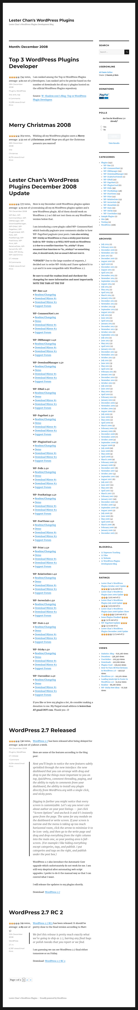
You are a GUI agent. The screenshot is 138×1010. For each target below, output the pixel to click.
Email (22, 102)
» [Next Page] (30, 979)
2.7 (10, 258)
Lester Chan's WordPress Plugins (41, 20)
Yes (104, 127)
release (15, 258)
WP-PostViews (110, 194)
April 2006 (105, 522)
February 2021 (107, 247)
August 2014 (106, 284)
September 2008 (108, 442)
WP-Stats (108, 208)
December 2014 (107, 275)
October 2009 (107, 408)
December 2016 (108, 258)
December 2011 (107, 352)
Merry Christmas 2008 (40, 125)
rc (13, 945)
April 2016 (105, 264)
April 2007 (105, 491)
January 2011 (106, 374)
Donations (105, 656)
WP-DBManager (111, 171)
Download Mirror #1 (45, 298)
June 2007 (105, 485)
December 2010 (107, 377)
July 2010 (105, 386)
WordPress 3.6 (107, 676)
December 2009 (108, 403)
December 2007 (108, 468)
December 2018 (107, 250)
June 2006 (105, 516)
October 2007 (107, 474)
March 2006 (106, 525)
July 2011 (105, 360)
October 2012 (106, 332)
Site (10, 150)
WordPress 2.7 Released (42, 730)
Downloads (106, 662)
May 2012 (105, 343)
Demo (38, 321)
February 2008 (107, 462)
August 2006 (106, 510)
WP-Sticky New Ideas (110, 688)
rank (14, 95)
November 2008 (108, 437)
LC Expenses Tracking (110, 552)
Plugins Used (106, 665)
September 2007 (108, 476)
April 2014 (105, 292)
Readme (104, 685)
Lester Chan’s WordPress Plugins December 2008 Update (44, 186)
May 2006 (105, 519)
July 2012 (105, 338)
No (104, 130)
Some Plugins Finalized (111, 617)
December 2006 (108, 502)
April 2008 (105, 457)
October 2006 (107, 505)
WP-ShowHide (110, 205)
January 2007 (107, 499)
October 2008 (107, 440)
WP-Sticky (18, 252)
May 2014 (105, 290)
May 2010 (105, 391)
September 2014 (108, 281)
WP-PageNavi (109, 182)
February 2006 (107, 527)
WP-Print (108, 197)
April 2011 (105, 369)
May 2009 (105, 420)
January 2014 (106, 298)
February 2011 (107, 372)
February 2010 (107, 397)
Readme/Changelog (45, 294)
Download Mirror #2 (46, 302)
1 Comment (14, 760)
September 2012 (108, 335)
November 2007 (108, 471)
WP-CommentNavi (112, 168)
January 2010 (106, 400)
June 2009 (105, 417)
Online (106, 72)
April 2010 (105, 394)
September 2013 (108, 309)
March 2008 (106, 459)
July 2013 (105, 315)
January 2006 (107, 530)
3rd (10, 95)
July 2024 (105, 244)
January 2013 (106, 324)
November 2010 (108, 380)
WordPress (21, 91)
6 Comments (14, 98)
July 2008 (105, 448)
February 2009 (107, 428)
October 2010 (106, 383)
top (18, 95)
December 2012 (107, 326)
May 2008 (105, 454)
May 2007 (105, 488)
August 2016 (106, 261)
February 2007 (107, 496)
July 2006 (105, 513)
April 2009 (105, 423)
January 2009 (107, 431)
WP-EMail (13, 226)
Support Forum (43, 306)
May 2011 (105, 366)
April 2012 (105, 346)
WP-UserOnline (16, 255)
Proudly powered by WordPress (53, 998)
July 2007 (105, 482)
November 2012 (108, 329)
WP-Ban (12, 215)
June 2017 (105, 256)
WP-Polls (108, 188)
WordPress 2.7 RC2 (43, 923)
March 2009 (106, 425)
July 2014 (105, 287)
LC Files (104, 555)
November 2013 (107, 304)
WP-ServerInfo (110, 202)
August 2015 (106, 270)
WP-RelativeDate (111, 199)
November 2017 (108, 253)
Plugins (12, 91)
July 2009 (105, 414)
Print (11, 105)
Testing (104, 222)
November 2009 (108, 406)
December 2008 (108, 434)
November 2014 (108, 278)
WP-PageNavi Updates (110, 623)
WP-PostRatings (111, 191)
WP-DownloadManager (114, 174)
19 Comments (15, 262)
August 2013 (106, 312)
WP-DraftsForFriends (113, 177)
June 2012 (105, 340)
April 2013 (105, 321)
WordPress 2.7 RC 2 (36, 912)
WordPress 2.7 (40, 741)
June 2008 (105, 451)
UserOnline (106, 659)
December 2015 (107, 267)
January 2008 (107, 465)
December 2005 (108, 533)
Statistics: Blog (107, 654)
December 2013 (107, 301)
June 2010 (105, 389)
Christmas (13, 153)
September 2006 (108, 508)
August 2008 (106, 445)
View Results (114, 143)
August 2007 (106, 479)
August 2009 (106, 411)
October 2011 (106, 357)
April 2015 (105, 273)
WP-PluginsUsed (111, 185)
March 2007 (106, 493)
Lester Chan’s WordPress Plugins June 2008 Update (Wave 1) (115, 612)
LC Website (106, 558)
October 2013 (106, 307)
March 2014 (106, 295)
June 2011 (105, 363)
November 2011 (107, 355)
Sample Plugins (107, 216)
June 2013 (105, 318)
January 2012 (106, 349)
